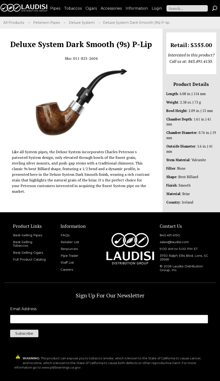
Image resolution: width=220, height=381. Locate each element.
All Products (14, 22)
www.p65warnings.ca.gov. (61, 367)
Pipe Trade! (69, 255)
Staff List (67, 262)
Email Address (23, 309)
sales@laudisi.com (174, 242)
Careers (67, 269)
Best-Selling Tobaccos (22, 244)
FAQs (65, 235)
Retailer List (70, 242)
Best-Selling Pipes (27, 235)
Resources (69, 249)
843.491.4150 (170, 235)
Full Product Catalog (29, 259)
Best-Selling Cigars (28, 252)
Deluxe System (82, 22)
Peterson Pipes (47, 22)
